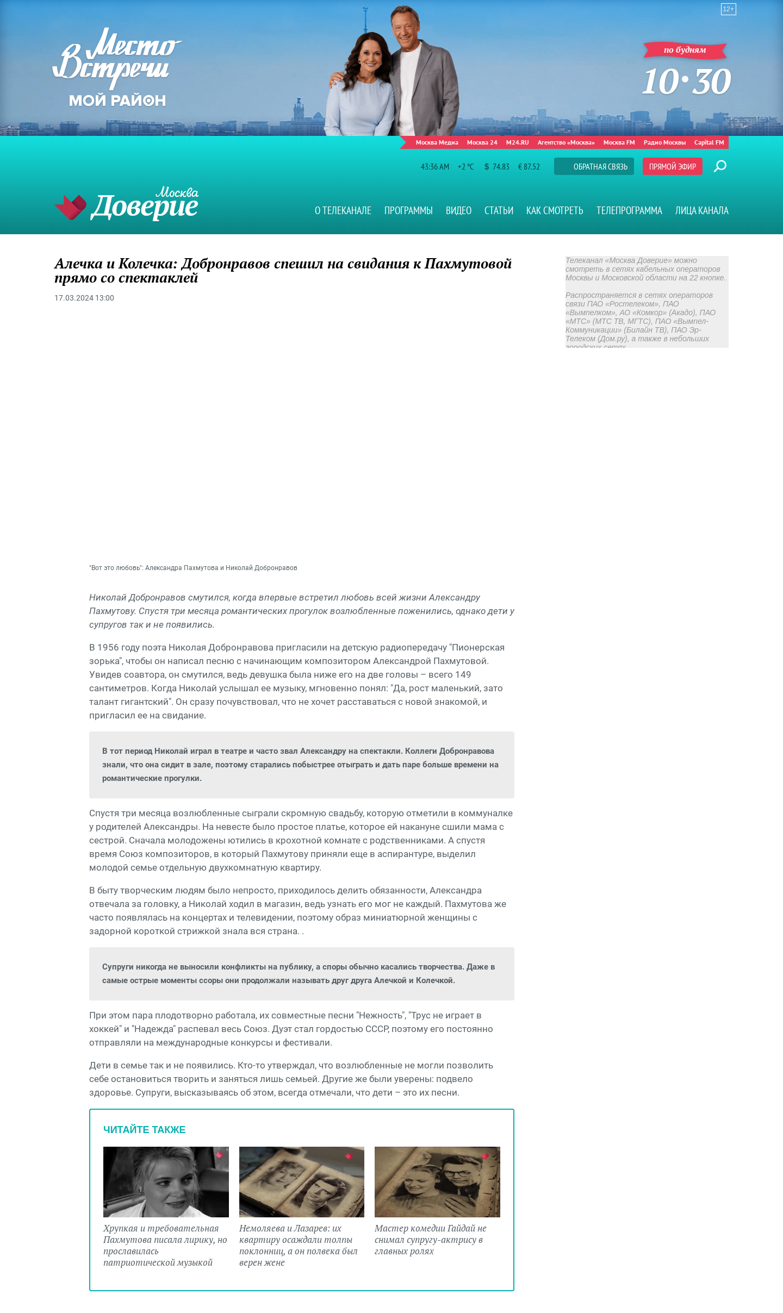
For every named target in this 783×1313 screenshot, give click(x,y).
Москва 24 (482, 142)
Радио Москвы (665, 142)
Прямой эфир (672, 166)
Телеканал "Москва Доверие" (126, 203)
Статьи (498, 210)
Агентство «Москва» (566, 142)
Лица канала (702, 210)
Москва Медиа (437, 142)
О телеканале (343, 210)
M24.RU (517, 142)
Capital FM (709, 142)
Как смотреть (554, 210)
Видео (458, 210)
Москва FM (619, 142)
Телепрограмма (629, 210)
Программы (408, 210)
